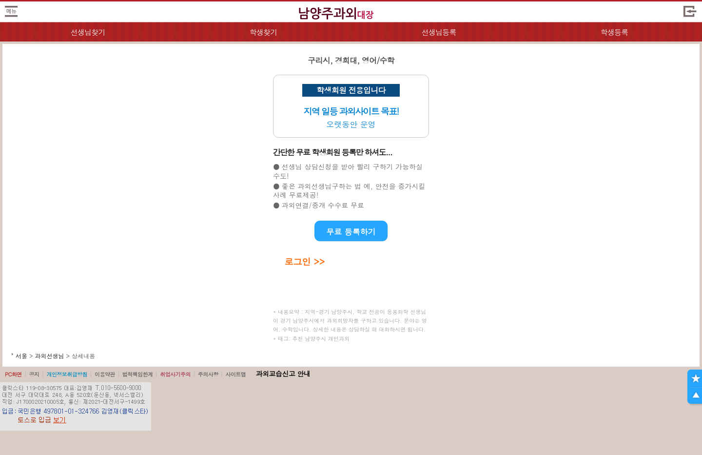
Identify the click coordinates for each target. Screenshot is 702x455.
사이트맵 (235, 374)
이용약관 (105, 374)
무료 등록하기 (350, 231)
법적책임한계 (137, 374)
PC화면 (13, 374)
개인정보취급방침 (66, 374)
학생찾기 (263, 32)
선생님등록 (438, 32)
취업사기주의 (175, 374)
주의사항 (208, 374)
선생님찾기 (87, 32)
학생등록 (614, 32)
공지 (34, 374)
